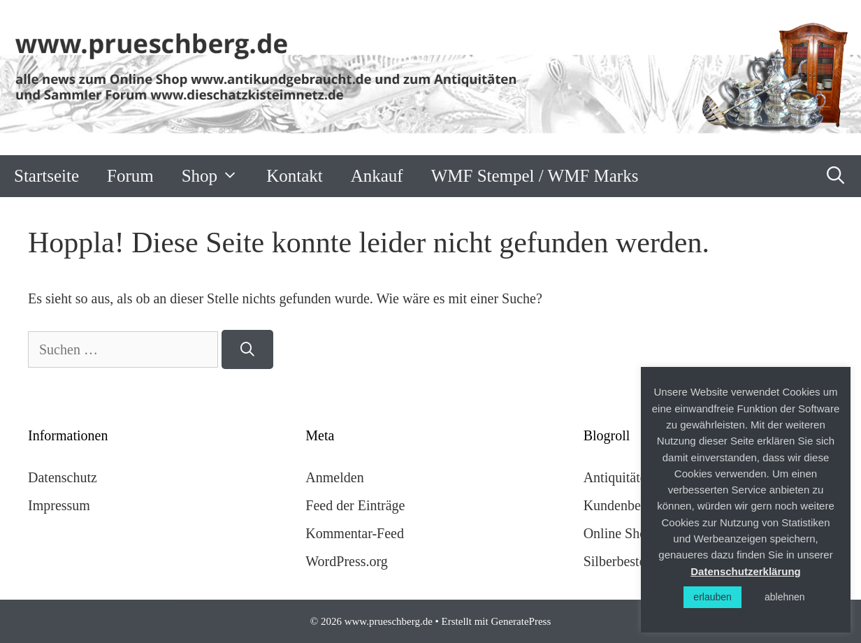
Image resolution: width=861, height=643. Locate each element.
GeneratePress (521, 621)
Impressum (59, 505)
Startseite (46, 175)
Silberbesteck (621, 561)
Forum (130, 175)
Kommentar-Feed (354, 533)
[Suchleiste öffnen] (836, 176)
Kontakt (294, 175)
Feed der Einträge (355, 505)
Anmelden (334, 477)
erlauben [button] (712, 596)
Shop (217, 176)
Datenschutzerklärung (745, 571)
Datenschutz (62, 477)
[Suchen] (247, 349)
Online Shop (619, 533)
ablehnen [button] (785, 596)
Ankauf (377, 175)
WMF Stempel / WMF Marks (535, 175)
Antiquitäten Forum (639, 477)
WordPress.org (346, 561)
